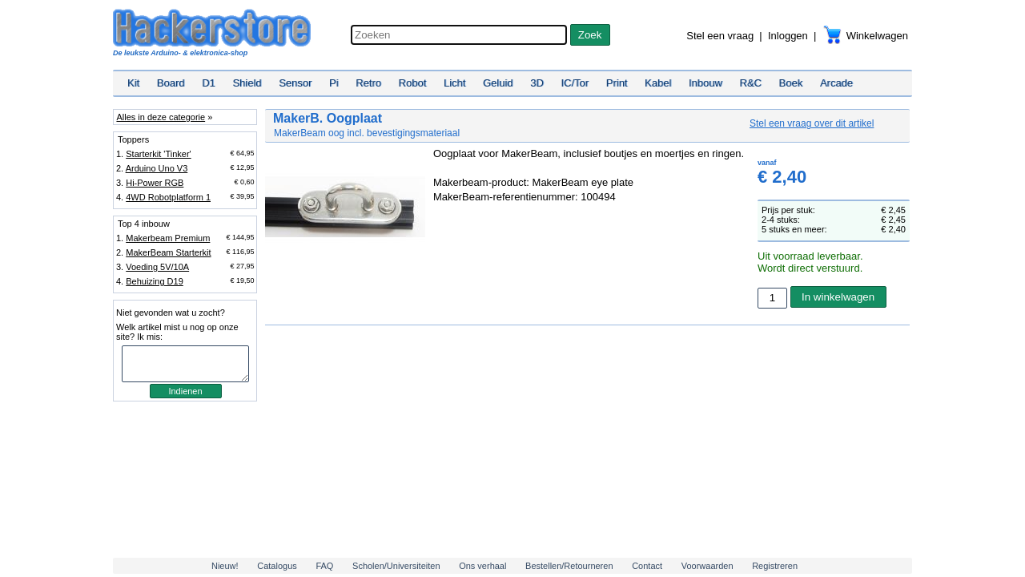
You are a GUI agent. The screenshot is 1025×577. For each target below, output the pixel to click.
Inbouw (705, 83)
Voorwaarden (707, 566)
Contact (647, 566)
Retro (368, 83)
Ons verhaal (482, 566)
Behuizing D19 (154, 281)
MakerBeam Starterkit (168, 252)
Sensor (295, 83)
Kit (133, 83)
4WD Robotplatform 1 (168, 197)
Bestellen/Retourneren (569, 566)
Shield (246, 83)
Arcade (836, 83)
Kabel (658, 83)
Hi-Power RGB (154, 183)
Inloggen (788, 36)
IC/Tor (575, 83)
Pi (334, 83)
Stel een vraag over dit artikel (812, 123)
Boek (791, 83)
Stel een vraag (720, 36)
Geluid (498, 83)
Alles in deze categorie (160, 117)
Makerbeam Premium (168, 238)
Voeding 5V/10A (157, 267)
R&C (751, 83)
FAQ (324, 566)
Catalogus (277, 566)
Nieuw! (225, 566)
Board (171, 83)
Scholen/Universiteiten (396, 566)
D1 (208, 83)
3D (537, 83)
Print (617, 83)
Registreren (775, 566)
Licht (454, 83)
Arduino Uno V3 (157, 168)
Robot (413, 83)
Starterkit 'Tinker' (158, 154)
